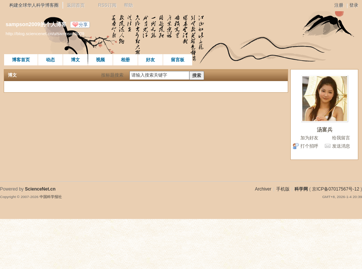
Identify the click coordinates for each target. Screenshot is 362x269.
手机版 (283, 189)
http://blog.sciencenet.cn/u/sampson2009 (45, 33)
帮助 (128, 5)
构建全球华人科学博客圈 (34, 5)
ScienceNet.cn (40, 189)
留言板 (177, 59)
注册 (338, 5)
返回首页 (76, 5)
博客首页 (21, 59)
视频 (100, 59)
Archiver (263, 189)
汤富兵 (325, 130)
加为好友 (309, 137)
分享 (83, 24)
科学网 (301, 189)
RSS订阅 (107, 5)
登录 (353, 5)
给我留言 (341, 137)
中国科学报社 (51, 197)
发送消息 (341, 146)
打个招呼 (309, 146)
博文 (75, 59)
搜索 (196, 75)
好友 (150, 59)
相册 (125, 59)
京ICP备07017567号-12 (335, 189)
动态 (50, 59)
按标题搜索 (112, 75)
